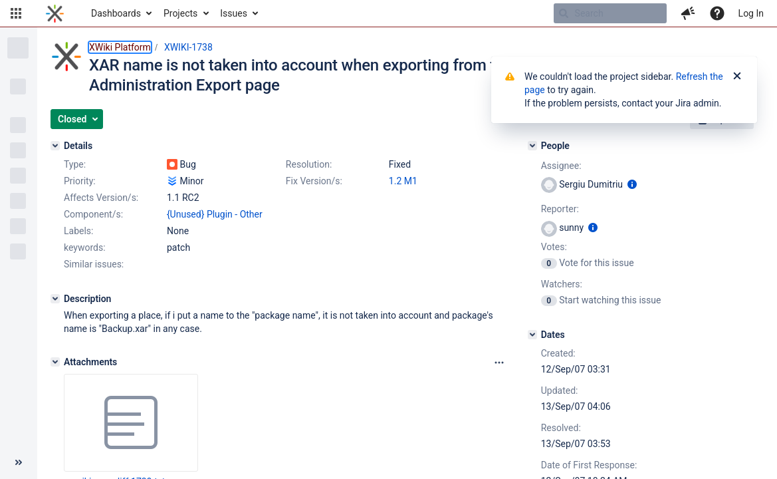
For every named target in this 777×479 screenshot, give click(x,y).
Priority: (80, 181)
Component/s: (93, 214)
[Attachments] (55, 362)
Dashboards (116, 13)
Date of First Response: (589, 465)
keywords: (85, 247)
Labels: (78, 231)
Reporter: (560, 209)
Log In (751, 13)
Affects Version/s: (101, 197)
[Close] (737, 76)
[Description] (55, 298)
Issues (233, 13)
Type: (75, 164)
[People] (532, 145)
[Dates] (532, 334)
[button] (16, 13)
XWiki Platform (120, 47)
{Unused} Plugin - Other (215, 214)
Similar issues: (94, 264)
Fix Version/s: (314, 181)
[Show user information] (632, 184)
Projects (180, 13)
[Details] (55, 145)
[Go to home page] (55, 13)
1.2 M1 (403, 181)
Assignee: (561, 165)
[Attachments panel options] (499, 363)
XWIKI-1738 (188, 47)
